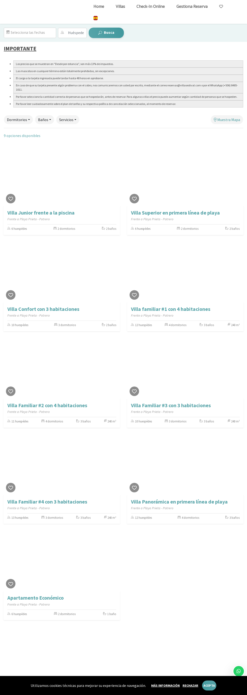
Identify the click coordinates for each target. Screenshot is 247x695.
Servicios (66, 119)
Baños (43, 119)
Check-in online (150, 6)
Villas (120, 6)
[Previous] (8, 176)
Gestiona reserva (192, 6)
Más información (165, 685)
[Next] (115, 176)
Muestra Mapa (227, 119)
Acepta (209, 685)
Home (98, 6)
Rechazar (190, 685)
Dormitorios (17, 119)
